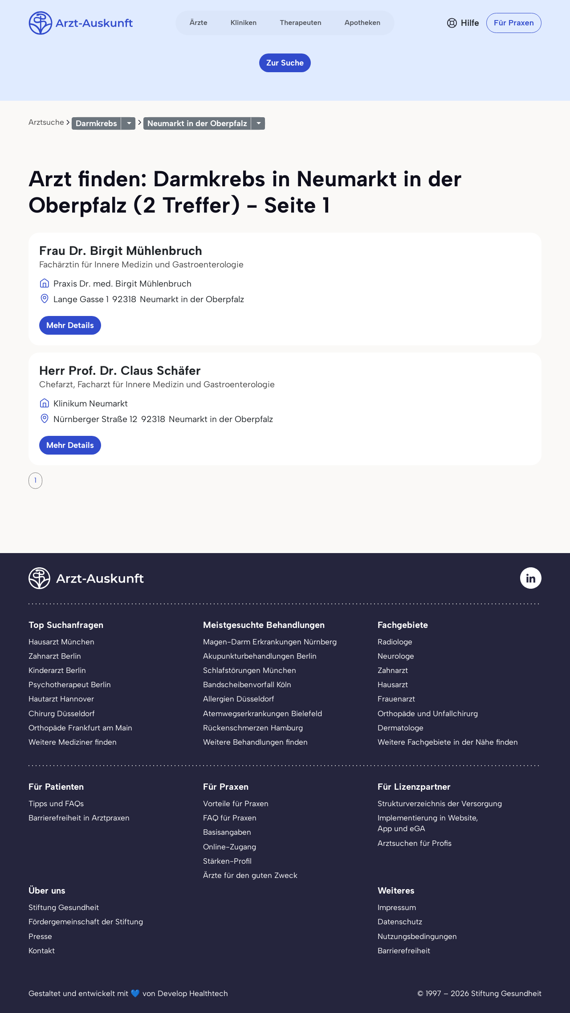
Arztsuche (46, 122)
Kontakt (41, 950)
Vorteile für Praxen (236, 803)
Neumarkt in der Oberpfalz (197, 123)
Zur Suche (285, 63)
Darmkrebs (96, 123)
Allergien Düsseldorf (238, 698)
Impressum (397, 907)
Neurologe (396, 656)
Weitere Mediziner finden (72, 742)
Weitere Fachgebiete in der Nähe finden (448, 742)
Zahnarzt (393, 670)
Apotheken (362, 22)
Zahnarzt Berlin (54, 656)
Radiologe (395, 641)
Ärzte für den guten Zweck (250, 875)
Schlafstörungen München (249, 670)
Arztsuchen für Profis (415, 843)
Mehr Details (70, 325)
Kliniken (244, 22)
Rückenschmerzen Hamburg (253, 727)
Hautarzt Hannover (61, 698)
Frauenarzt (396, 698)
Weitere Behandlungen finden (255, 742)
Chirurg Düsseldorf (61, 713)
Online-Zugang (229, 846)
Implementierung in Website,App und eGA (428, 823)
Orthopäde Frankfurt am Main (80, 727)
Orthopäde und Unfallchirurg (428, 713)
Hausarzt (393, 684)
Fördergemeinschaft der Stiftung (85, 921)
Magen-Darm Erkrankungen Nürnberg (270, 641)
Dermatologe (400, 727)
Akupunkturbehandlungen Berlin (260, 656)
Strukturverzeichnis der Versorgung (440, 803)
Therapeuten (301, 22)
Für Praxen (514, 23)
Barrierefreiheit (404, 950)
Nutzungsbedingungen (417, 936)
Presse (40, 936)
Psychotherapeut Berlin (69, 684)
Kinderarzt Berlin (57, 670)
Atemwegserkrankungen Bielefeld (262, 713)
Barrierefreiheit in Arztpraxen (79, 817)
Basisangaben (227, 832)
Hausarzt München (61, 641)
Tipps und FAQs (56, 803)
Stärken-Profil (227, 861)
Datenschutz (400, 921)
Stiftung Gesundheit (63, 907)
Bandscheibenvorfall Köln (247, 684)
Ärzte (199, 22)
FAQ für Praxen (229, 817)
